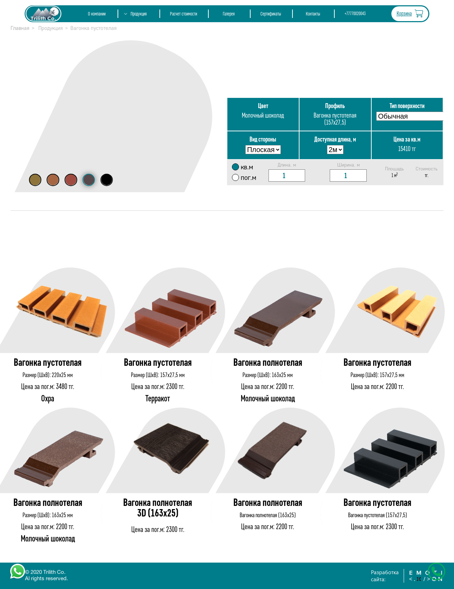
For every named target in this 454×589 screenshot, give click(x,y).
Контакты (313, 13)
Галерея (229, 13)
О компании (97, 13)
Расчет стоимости (183, 13)
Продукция (139, 13)
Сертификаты (270, 13)
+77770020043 (355, 13)
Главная (20, 28)
